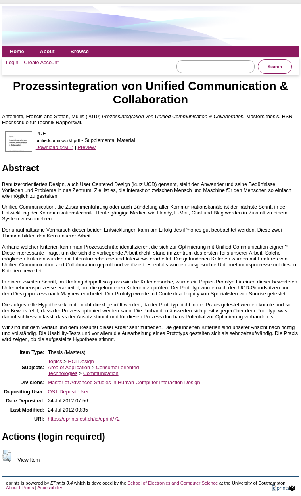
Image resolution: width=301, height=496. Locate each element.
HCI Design (81, 361)
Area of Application (69, 367)
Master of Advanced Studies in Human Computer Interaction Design (124, 382)
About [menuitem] (47, 51)
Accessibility (49, 487)
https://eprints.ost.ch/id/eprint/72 (83, 419)
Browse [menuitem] (80, 51)
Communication (101, 373)
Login (12, 62)
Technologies (62, 373)
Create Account (41, 62)
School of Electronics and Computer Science (173, 483)
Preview (87, 147)
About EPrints (20, 487)
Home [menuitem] (17, 51)
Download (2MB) (54, 147)
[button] (6, 456)
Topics (55, 361)
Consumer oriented (117, 367)
